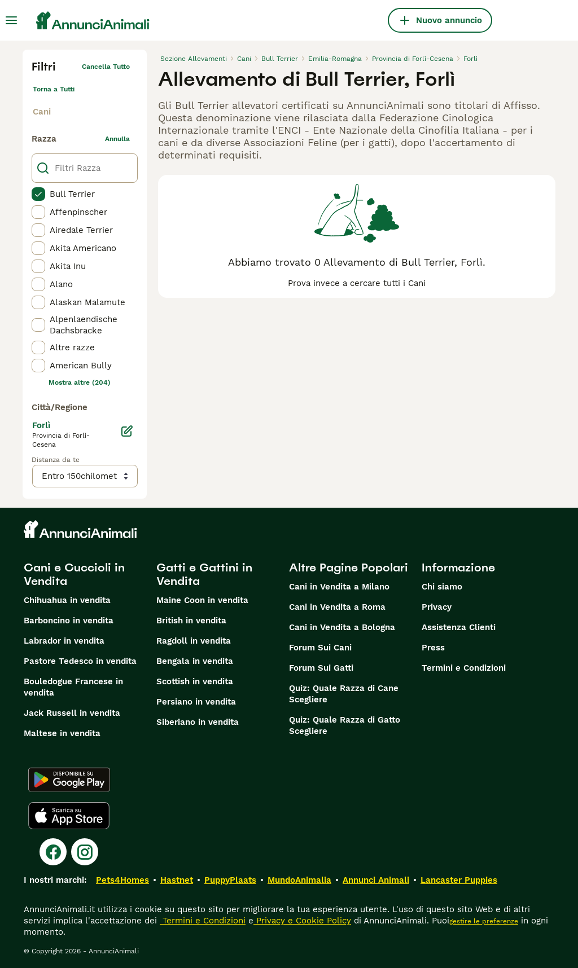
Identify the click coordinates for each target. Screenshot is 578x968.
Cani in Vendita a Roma (337, 607)
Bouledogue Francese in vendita (73, 687)
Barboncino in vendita (68, 620)
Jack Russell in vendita (72, 713)
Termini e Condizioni (464, 668)
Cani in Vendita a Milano (339, 587)
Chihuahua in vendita (67, 600)
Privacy (437, 607)
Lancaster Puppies (459, 880)
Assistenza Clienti (459, 627)
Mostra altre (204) (80, 382)
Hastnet (176, 880)
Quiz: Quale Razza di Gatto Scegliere (344, 725)
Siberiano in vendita (197, 722)
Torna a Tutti (54, 89)
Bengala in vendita (194, 661)
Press (433, 648)
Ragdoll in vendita (193, 641)
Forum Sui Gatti (321, 668)
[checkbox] (38, 194)
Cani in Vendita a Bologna (342, 627)
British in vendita (191, 620)
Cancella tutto (106, 67)
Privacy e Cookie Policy (302, 921)
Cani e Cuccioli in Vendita (74, 574)
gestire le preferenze (483, 921)
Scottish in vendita (194, 681)
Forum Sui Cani (320, 648)
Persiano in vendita (196, 702)
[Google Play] (69, 779)
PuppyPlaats (230, 880)
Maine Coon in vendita (202, 600)
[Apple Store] (69, 815)
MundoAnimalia (299, 880)
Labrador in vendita (64, 641)
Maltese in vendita (62, 733)
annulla (117, 139)
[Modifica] (127, 431)
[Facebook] (53, 851)
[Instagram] (84, 851)
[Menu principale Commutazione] (11, 20)
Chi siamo (442, 587)
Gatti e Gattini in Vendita (204, 574)
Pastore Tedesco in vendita (80, 661)
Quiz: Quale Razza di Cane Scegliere (344, 694)
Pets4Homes (122, 880)
